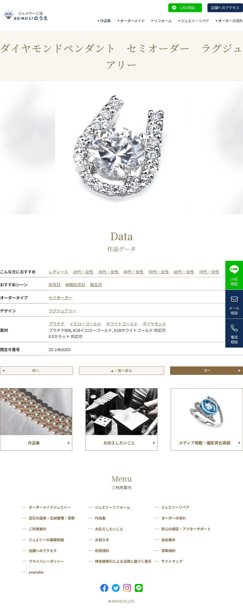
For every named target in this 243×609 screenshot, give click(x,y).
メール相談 (234, 310)
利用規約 (102, 550)
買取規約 (168, 550)
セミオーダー (60, 297)
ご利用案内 (37, 528)
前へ (35, 370)
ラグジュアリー (62, 310)
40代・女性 (133, 271)
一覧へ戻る (121, 370)
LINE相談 (187, 7)
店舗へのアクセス (225, 7)
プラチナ (57, 324)
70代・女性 (209, 271)
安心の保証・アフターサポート (186, 528)
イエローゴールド (85, 324)
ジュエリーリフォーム (112, 507)
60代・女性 (184, 271)
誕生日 (96, 284)
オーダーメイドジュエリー (50, 507)
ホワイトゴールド (122, 324)
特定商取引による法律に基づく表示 (123, 561)
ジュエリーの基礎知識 (46, 539)
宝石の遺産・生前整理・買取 (52, 518)
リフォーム (163, 20)
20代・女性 (83, 271)
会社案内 (168, 539)
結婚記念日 (75, 284)
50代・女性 (159, 271)
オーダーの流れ (230, 20)
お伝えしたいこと (109, 528)
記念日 (55, 284)
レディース (59, 271)
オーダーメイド (132, 20)
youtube (36, 572)
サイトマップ (171, 561)
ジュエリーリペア (195, 20)
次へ (207, 370)
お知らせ (102, 539)
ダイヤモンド (154, 324)
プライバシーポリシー (46, 561)
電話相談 (234, 339)
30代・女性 (108, 271)
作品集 (105, 20)
